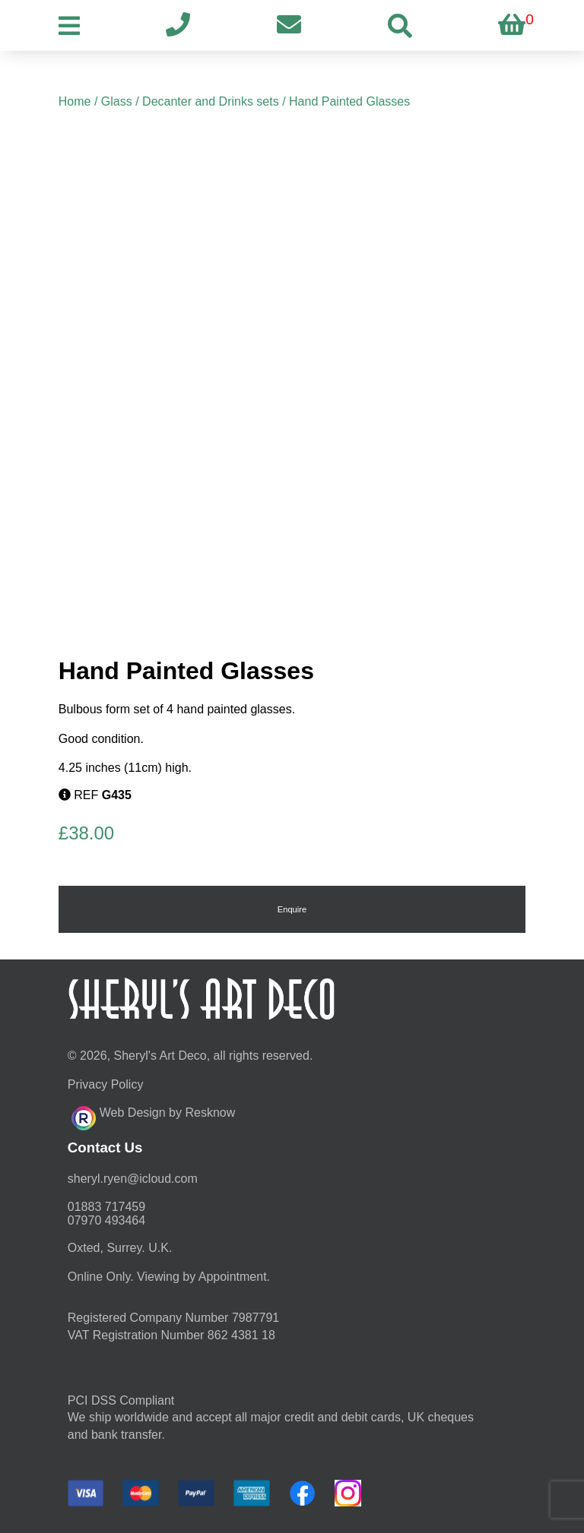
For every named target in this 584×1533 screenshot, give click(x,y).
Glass (116, 101)
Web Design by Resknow (153, 1116)
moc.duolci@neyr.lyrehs (133, 1178)
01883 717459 (106, 1206)
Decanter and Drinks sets (210, 101)
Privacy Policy (106, 1084)
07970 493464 (106, 1220)
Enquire (292, 909)
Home (75, 101)
